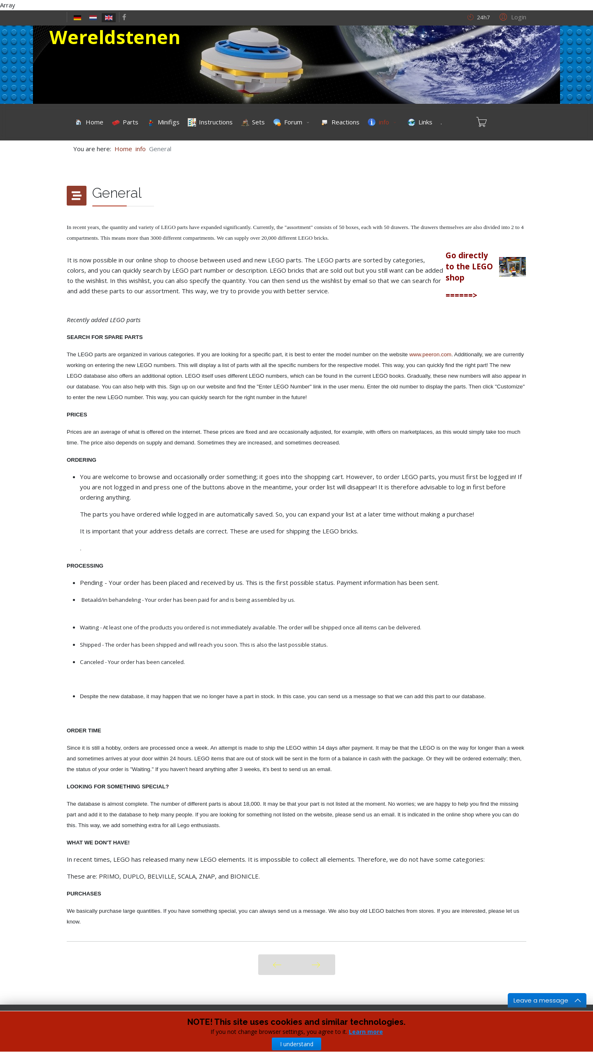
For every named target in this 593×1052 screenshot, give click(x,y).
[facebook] (124, 17)
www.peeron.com (430, 354)
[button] (511, 16)
